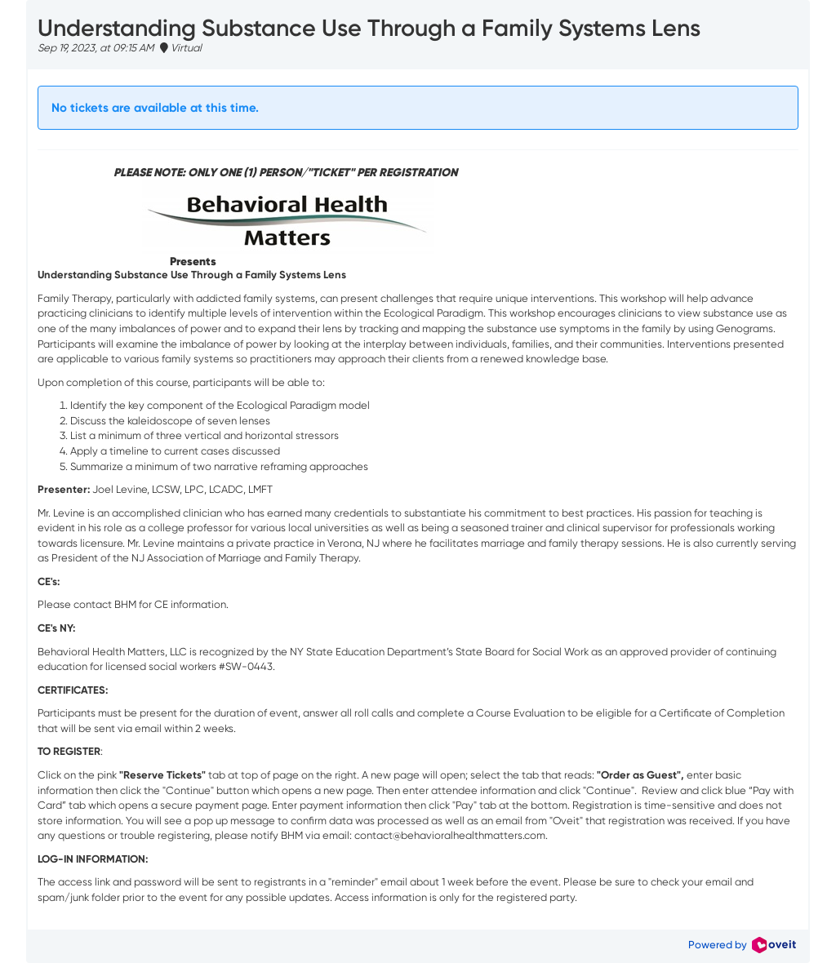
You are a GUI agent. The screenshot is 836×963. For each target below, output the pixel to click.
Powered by (742, 945)
